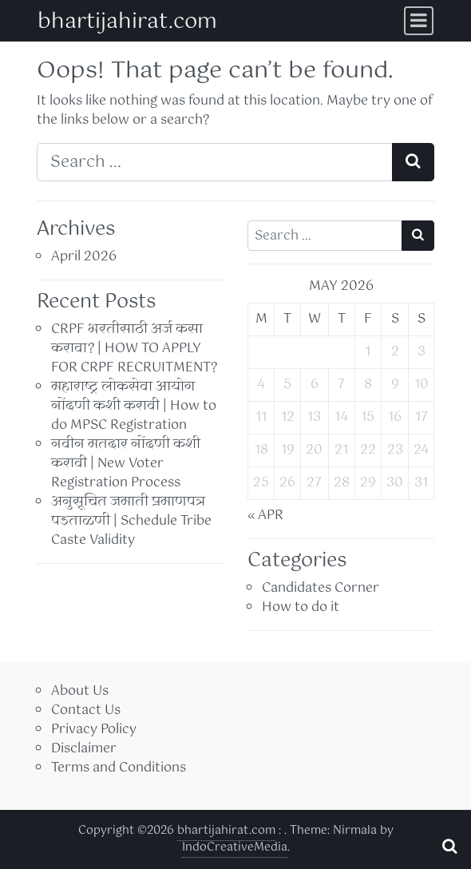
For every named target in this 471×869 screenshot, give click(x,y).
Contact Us (86, 710)
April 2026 (84, 257)
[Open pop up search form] (449, 847)
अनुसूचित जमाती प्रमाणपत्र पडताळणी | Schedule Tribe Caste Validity (131, 521)
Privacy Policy (94, 729)
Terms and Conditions (118, 768)
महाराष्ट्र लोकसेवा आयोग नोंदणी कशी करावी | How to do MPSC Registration (133, 406)
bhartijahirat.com (127, 22)
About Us (80, 691)
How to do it (300, 607)
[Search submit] (413, 162)
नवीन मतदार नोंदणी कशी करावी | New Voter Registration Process (125, 464)
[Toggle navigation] (418, 20)
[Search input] (215, 162)
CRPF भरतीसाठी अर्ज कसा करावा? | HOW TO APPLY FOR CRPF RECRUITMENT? (134, 349)
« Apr (265, 515)
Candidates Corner (320, 588)
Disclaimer (84, 749)
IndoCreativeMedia (234, 847)
